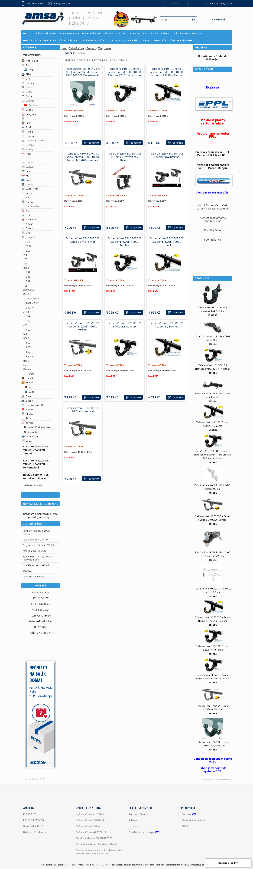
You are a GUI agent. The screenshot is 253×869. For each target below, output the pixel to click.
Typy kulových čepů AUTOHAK (38, 545)
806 (28, 347)
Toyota (27, 422)
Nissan (27, 223)
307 (28, 281)
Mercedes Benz (31, 206)
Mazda (27, 201)
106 (28, 241)
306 (28, 276)
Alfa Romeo (29, 60)
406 (28, 320)
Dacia (26, 96)
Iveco (26, 157)
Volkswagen (29, 436)
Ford (26, 127)
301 (28, 272)
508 (25, 334)
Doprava (27, 570)
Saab (29, 391)
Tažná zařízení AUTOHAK (35, 539)
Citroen (27, 82)
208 (25, 263)
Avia (28, 69)
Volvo (26, 440)
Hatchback (28, 289)
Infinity (27, 149)
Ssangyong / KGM (32, 405)
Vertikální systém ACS (34, 550)
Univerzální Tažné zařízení (37, 427)
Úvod (64, 48)
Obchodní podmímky (33, 576)
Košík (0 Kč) (218, 19)
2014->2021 (32, 302)
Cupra (26, 87)
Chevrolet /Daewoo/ (34, 140)
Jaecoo (27, 162)
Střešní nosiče (32, 485)
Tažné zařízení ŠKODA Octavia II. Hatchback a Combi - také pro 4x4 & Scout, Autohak (212, 455)
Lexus (26, 193)
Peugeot (28, 236)
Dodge (27, 109)
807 (28, 351)
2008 (26, 267)
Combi (26, 294)
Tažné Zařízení (32, 55)
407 (25, 325)
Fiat (25, 122)
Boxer (26, 360)
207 (25, 259)
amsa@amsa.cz (61, 3)
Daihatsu (31, 105)
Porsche (28, 377)
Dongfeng (28, 114)
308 (25, 285)
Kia (25, 175)
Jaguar (27, 166)
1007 (28, 246)
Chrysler (27, 144)
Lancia (27, 184)
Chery (26, 91)
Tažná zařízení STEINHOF (90, 820)
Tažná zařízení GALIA (88, 826)
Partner (27, 369)
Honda (27, 131)
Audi (26, 65)
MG (25, 210)
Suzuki (27, 409)
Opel (26, 232)
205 (28, 250)
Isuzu (26, 153)
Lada (26, 179)
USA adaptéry (31, 431)
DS (25, 118)
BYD (25, 78)
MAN (26, 197)
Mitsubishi (28, 219)
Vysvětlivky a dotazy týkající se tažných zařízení (38, 558)
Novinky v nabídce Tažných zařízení (96, 843)
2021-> (29, 307)
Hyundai (27, 136)
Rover (29, 386)
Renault (27, 382)
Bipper (29, 356)
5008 (26, 338)
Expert (27, 364)
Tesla (26, 418)
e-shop (207, 779)
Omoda (27, 228)
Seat (26, 396)
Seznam (82, 53)
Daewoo (27, 100)
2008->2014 (32, 298)
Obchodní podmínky (193, 820)
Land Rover (29, 188)
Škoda (27, 413)
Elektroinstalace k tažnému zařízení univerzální (36, 464)
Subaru (27, 400)
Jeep (26, 171)
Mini (25, 215)
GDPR (185, 826)
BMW (26, 74)
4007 (29, 329)
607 (28, 342)
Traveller (30, 373)
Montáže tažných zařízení (35, 565)
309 (28, 316)
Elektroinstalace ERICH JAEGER (94, 838)
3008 (26, 311)
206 (25, 255)
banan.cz (225, 779)
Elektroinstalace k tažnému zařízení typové (36, 450)
